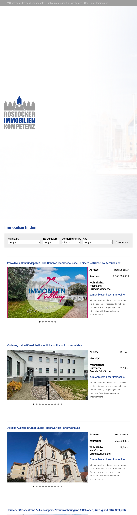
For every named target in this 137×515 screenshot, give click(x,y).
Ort (85, 238)
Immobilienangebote (33, 3)
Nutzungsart (50, 238)
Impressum (102, 3)
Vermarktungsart (71, 238)
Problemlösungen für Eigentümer (64, 3)
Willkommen (13, 3)
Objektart (13, 238)
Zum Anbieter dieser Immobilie (107, 294)
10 (61, 404)
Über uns (89, 3)
